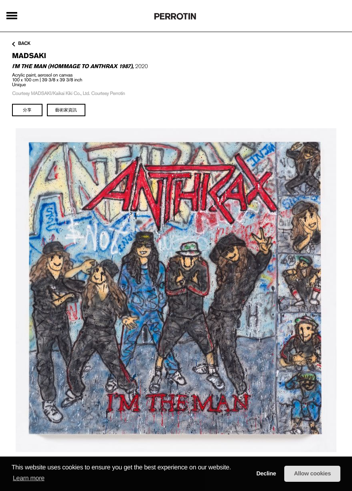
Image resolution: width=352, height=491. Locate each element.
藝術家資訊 (66, 110)
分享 (27, 110)
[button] (234, 468)
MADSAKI (29, 55)
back (21, 43)
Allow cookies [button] (312, 474)
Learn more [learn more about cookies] (29, 478)
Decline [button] (266, 474)
